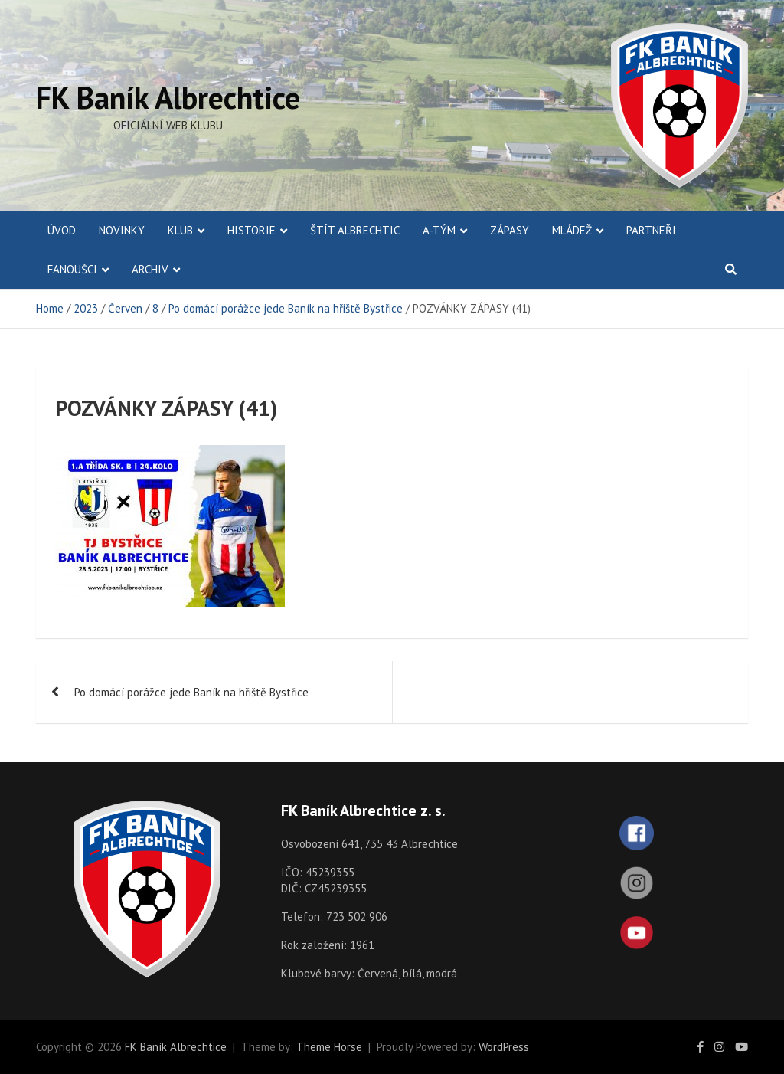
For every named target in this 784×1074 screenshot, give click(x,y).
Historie (251, 230)
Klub (180, 230)
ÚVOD (61, 230)
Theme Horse (329, 1047)
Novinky (122, 230)
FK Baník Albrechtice (168, 97)
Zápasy (509, 230)
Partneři (651, 230)
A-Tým (439, 230)
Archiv (150, 269)
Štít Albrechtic (355, 230)
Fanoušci (72, 269)
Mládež (572, 230)
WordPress (504, 1047)
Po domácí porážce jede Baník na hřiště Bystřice (191, 692)
